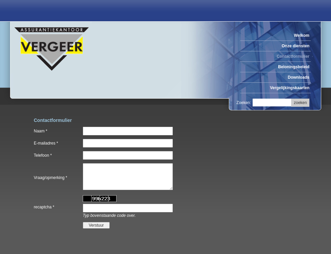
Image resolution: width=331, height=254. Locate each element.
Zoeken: (243, 102)
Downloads (298, 77)
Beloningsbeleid (293, 67)
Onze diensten (295, 46)
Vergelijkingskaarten (289, 87)
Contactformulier (293, 56)
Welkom (301, 35)
